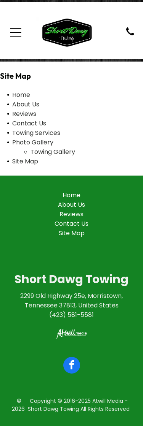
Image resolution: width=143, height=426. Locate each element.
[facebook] (71, 366)
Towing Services (36, 132)
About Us (25, 104)
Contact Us (29, 123)
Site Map (25, 161)
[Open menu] (15, 32)
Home (21, 94)
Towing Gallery (53, 151)
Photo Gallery (32, 142)
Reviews (24, 113)
